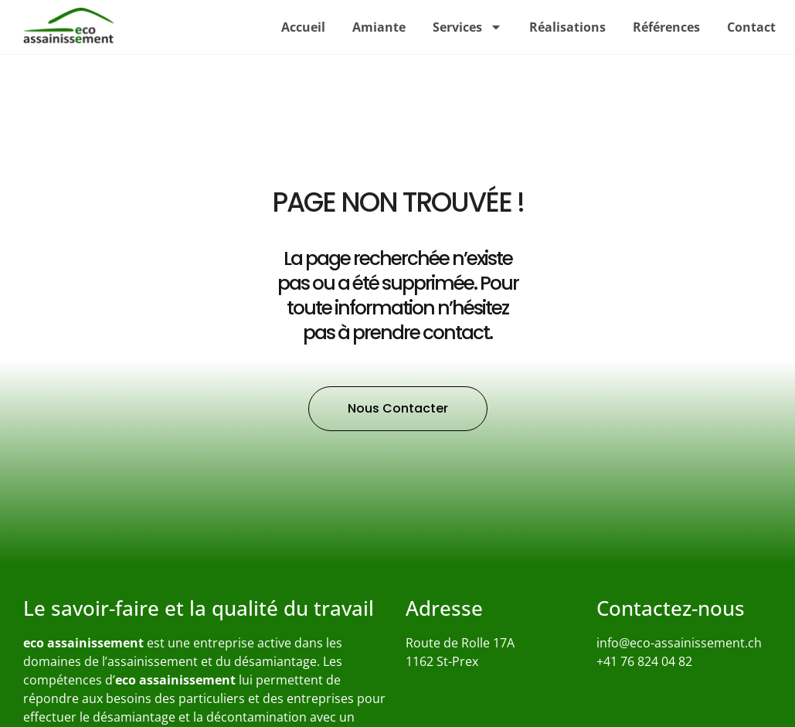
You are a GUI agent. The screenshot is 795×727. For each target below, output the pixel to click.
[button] (398, 408)
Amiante (379, 27)
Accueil (303, 27)
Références (666, 27)
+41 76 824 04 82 (644, 661)
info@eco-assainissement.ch (679, 642)
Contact (751, 27)
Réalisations (567, 27)
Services (467, 27)
